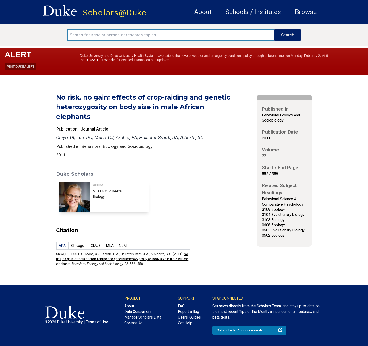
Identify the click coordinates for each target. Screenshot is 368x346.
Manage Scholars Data (142, 317)
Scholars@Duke (115, 12)
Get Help (185, 323)
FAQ (181, 306)
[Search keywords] (170, 35)
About (202, 12)
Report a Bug (188, 311)
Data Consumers (138, 311)
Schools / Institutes (253, 12)
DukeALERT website (100, 60)
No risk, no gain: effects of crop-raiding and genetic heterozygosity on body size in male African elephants (122, 258)
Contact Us (133, 323)
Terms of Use (97, 322)
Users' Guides (189, 317)
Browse (306, 12)
